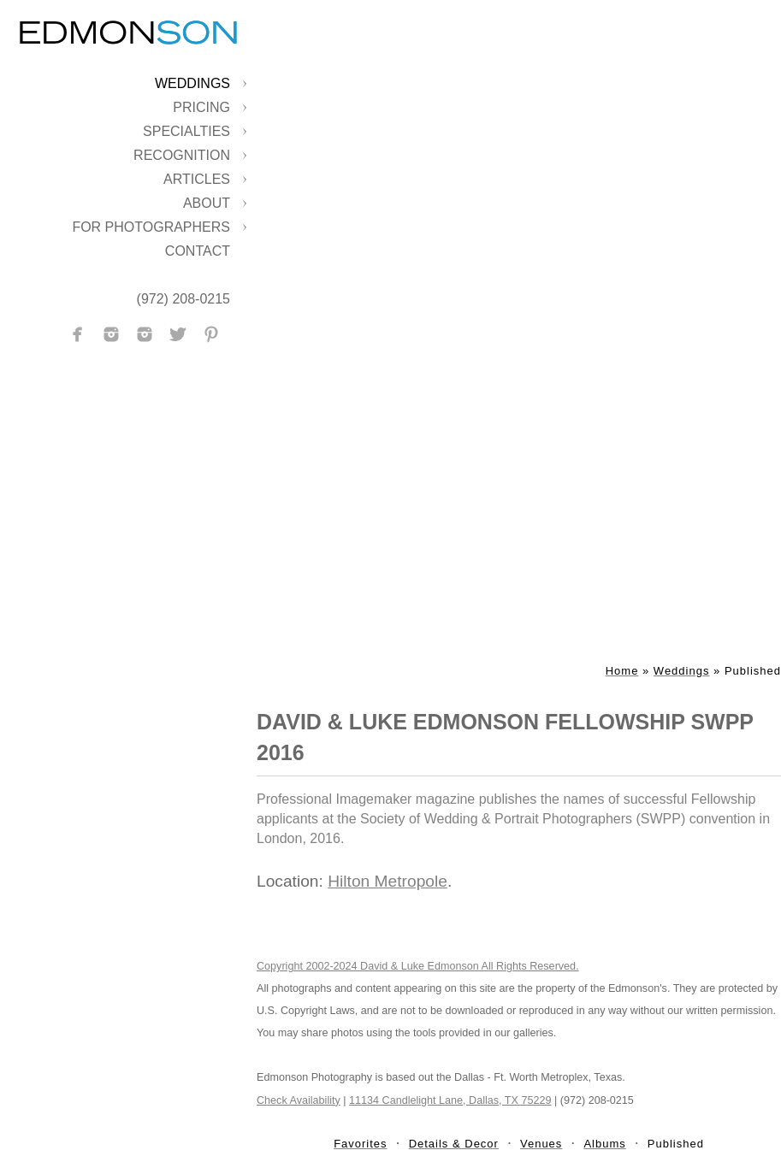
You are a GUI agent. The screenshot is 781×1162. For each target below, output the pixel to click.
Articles (196, 179)
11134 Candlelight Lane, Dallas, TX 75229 (450, 1100)
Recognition (181, 155)
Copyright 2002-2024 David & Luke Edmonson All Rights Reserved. (418, 966)
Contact (197, 251)
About (206, 203)
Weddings (192, 83)
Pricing (201, 107)
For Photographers (151, 227)
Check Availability (298, 1100)
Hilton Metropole (387, 881)
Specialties (186, 131)
